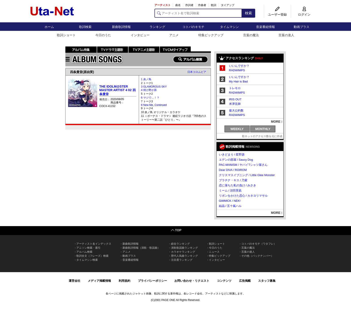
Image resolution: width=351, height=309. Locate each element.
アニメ (174, 35)
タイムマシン (229, 27)
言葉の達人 (286, 35)
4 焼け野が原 (149, 90)
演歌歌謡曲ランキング (184, 247)
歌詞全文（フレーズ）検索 (92, 255)
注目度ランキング (182, 259)
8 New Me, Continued (154, 105)
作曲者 (202, 5)
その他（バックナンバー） (257, 255)
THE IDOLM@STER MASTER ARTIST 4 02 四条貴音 (117, 90)
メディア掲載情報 (99, 280)
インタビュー (140, 35)
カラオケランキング (183, 251)
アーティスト (162, 5)
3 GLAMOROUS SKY (154, 86)
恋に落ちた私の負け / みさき (237, 185)
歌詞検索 (85, 27)
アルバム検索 (84, 251)
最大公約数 (236, 110)
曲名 (178, 5)
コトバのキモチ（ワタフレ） (258, 243)
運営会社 (74, 280)
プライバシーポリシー (152, 280)
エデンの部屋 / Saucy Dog (236, 159)
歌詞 (213, 5)
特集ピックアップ (210, 35)
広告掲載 (245, 280)
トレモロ (235, 88)
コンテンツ (224, 280)
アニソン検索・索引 (88, 247)
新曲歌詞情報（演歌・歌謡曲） (141, 247)
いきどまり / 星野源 (232, 154)
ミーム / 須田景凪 (230, 190)
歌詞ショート (66, 35)
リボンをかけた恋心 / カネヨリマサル (243, 195)
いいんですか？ (239, 65)
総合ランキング (180, 243)
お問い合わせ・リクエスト (191, 280)
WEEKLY (237, 129)
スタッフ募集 (267, 280)
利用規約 (124, 280)
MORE (275, 121)
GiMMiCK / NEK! (230, 200)
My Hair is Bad (238, 81)
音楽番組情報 (265, 27)
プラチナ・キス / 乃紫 (233, 180)
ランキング (157, 27)
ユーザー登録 (277, 14)
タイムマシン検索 (87, 259)
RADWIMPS (237, 70)
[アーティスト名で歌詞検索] (198, 13)
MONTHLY (262, 129)
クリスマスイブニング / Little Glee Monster (247, 175)
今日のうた (103, 35)
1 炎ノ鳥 (146, 79)
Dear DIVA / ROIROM (233, 170)
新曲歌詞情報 (121, 27)
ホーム (49, 27)
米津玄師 (235, 103)
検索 (248, 13)
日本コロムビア (196, 72)
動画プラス (301, 27)
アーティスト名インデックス (93, 243)
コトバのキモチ (193, 27)
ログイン (304, 14)
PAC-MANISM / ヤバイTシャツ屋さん (243, 164)
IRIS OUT (235, 99)
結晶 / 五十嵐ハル (230, 206)
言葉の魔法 (251, 35)
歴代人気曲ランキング (184, 255)
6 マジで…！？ (150, 97)
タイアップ (227, 5)
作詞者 (189, 5)
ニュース (214, 251)
